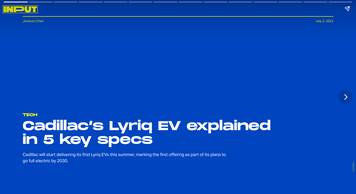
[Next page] (345, 97)
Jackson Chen (33, 21)
